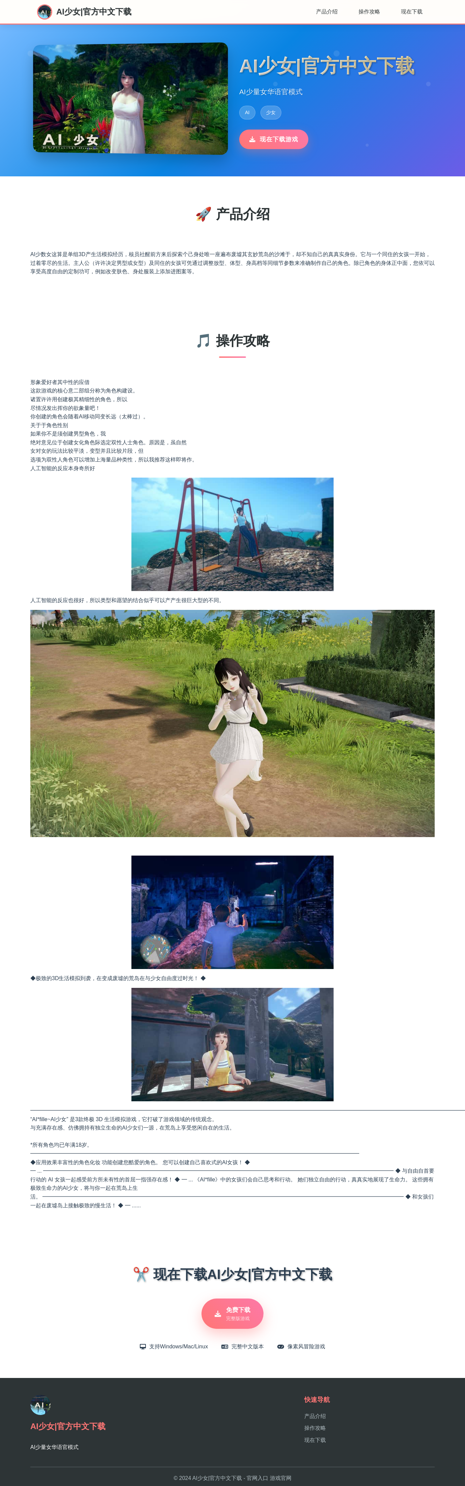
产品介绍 (327, 11)
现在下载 (412, 11)
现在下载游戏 (273, 139)
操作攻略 (369, 11)
